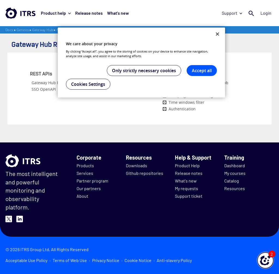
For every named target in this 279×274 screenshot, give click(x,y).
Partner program (92, 180)
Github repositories (144, 173)
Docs (9, 30)
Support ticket (188, 196)
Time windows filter (186, 102)
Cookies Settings (88, 84)
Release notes (89, 13)
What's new (118, 13)
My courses (234, 173)
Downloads (136, 165)
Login (265, 13)
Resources (234, 188)
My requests (186, 188)
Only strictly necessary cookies (144, 71)
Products (85, 165)
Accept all (202, 71)
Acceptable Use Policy (26, 260)
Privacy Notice (105, 260)
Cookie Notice (138, 260)
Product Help (187, 165)
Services (85, 173)
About (82, 196)
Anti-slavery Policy (174, 260)
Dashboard (234, 165)
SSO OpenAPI (44, 89)
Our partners (89, 188)
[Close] (217, 34)
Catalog (231, 180)
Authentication (182, 108)
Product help (56, 13)
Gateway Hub (42, 30)
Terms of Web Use (70, 260)
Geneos (23, 30)
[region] (141, 63)
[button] (265, 260)
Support (232, 13)
